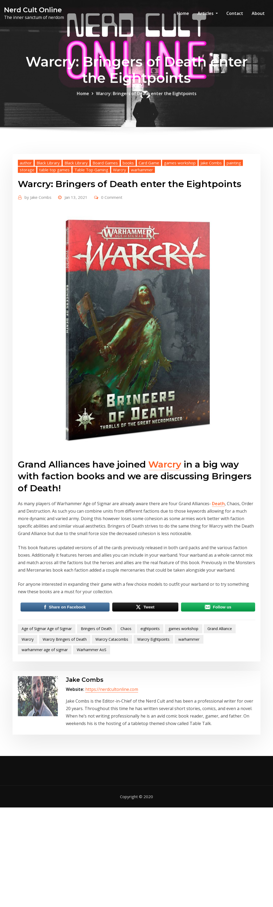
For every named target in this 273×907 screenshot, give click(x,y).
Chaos (126, 669)
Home (183, 13)
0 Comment (111, 238)
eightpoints (150, 669)
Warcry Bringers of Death (65, 680)
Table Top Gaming (91, 211)
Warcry (119, 211)
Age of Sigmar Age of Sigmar (47, 669)
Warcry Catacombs (111, 680)
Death (218, 545)
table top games (54, 211)
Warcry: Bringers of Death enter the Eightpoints (146, 97)
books (128, 204)
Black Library (48, 204)
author (26, 204)
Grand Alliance (219, 669)
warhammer (142, 211)
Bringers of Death (96, 669)
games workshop (180, 204)
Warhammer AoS (91, 691)
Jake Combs (211, 204)
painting (234, 204)
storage (27, 211)
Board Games (105, 204)
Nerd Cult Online (33, 10)
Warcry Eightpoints (153, 680)
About (258, 13)
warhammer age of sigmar (45, 691)
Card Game (149, 204)
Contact (234, 13)
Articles (208, 13)
